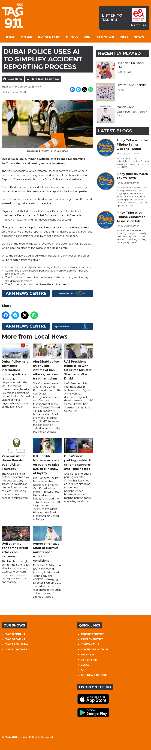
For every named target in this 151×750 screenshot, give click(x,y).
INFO (124, 37)
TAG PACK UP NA (16, 644)
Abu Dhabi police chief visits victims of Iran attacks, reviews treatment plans (47, 362)
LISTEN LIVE (89, 659)
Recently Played (119, 53)
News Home (15, 78)
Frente (120, 89)
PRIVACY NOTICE (92, 639)
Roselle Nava (124, 71)
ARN (83, 669)
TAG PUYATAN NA (17, 649)
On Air (26, 37)
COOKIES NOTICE (92, 634)
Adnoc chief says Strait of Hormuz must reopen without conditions (47, 544)
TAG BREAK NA (15, 639)
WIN (86, 37)
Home (10, 37)
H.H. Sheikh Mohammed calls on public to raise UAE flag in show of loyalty (47, 456)
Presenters (49, 37)
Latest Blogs (115, 130)
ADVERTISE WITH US (94, 649)
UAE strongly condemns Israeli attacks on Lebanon (16, 542)
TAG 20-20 (105, 37)
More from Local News (45, 78)
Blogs (72, 37)
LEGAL (85, 664)
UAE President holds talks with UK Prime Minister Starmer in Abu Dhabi (78, 362)
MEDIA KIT (88, 654)
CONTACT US (90, 644)
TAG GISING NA (15, 634)
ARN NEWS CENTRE (94, 675)
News (139, 37)
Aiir (25, 737)
